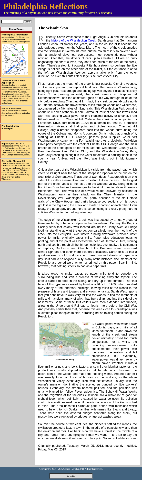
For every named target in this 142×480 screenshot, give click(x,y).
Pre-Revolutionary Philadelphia (10, 127)
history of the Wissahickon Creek (73, 40)
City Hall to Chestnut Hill (13, 161)
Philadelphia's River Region (15, 35)
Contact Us (71, 476)
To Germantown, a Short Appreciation (13, 81)
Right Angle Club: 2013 (13, 143)
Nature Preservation (11, 108)
